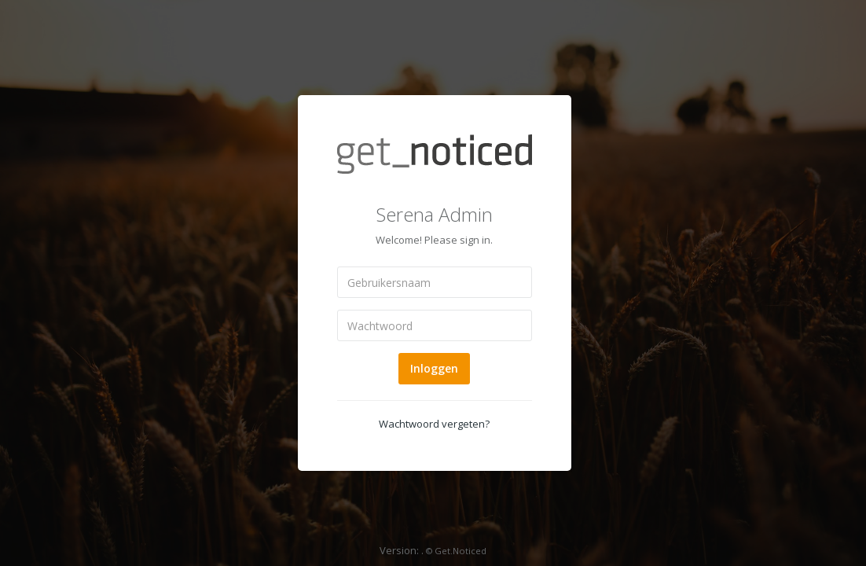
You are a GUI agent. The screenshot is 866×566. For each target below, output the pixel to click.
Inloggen (434, 368)
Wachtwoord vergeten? (434, 424)
